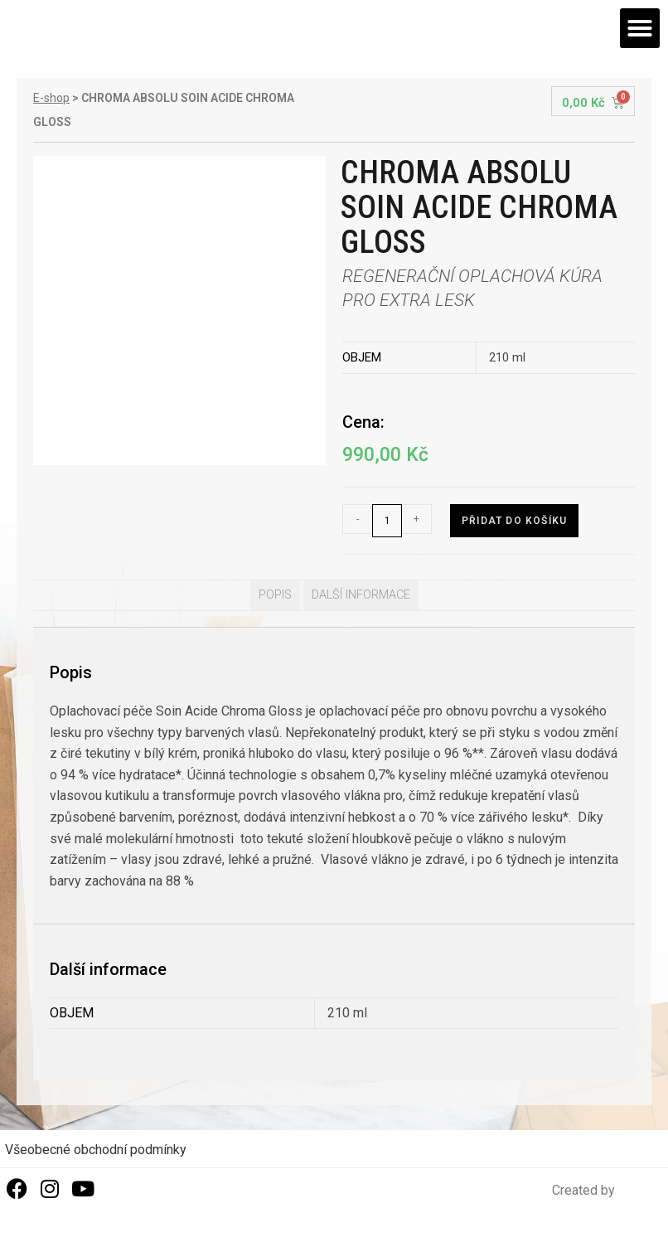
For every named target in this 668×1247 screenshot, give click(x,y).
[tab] (275, 595)
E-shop (51, 97)
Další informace (361, 595)
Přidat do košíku (514, 520)
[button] (640, 28)
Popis (275, 595)
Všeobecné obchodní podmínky (95, 1149)
